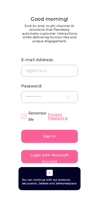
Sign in (49, 136)
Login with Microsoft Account (50, 158)
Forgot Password (58, 116)
